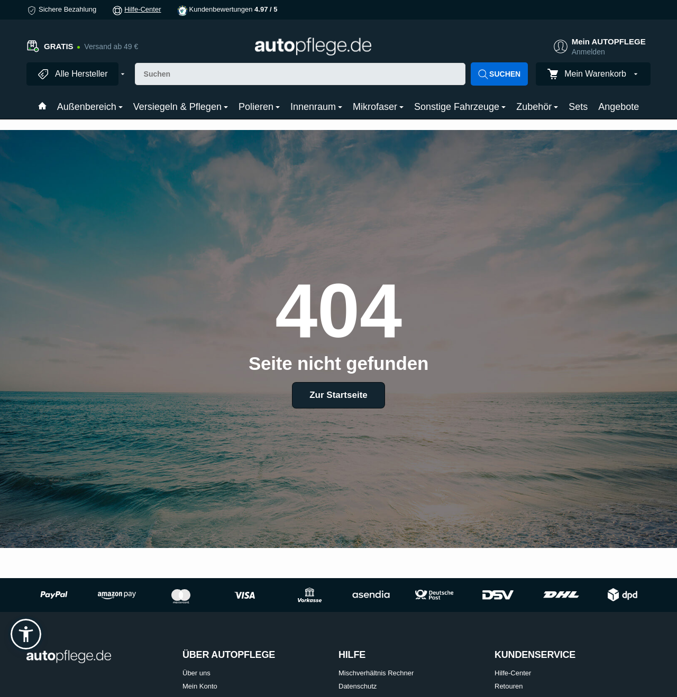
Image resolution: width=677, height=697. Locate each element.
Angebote (618, 106)
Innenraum (316, 106)
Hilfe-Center (142, 9)
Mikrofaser (378, 106)
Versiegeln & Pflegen (180, 106)
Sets (578, 106)
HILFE (351, 655)
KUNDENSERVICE (535, 655)
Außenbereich (90, 106)
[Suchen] (300, 74)
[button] (26, 634)
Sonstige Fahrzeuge (460, 106)
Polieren (259, 106)
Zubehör (537, 106)
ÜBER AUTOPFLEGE (228, 655)
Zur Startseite (338, 395)
